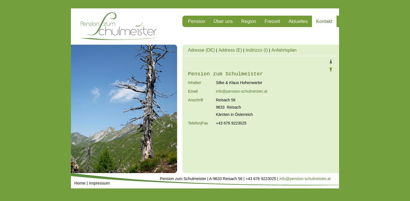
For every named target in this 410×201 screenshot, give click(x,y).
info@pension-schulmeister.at (241, 91)
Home (79, 183)
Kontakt (324, 21)
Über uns (223, 21)
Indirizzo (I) (257, 50)
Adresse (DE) (201, 50)
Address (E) (230, 50)
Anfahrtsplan (284, 50)
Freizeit (272, 21)
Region (248, 21)
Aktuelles (298, 21)
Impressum (99, 183)
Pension (196, 21)
